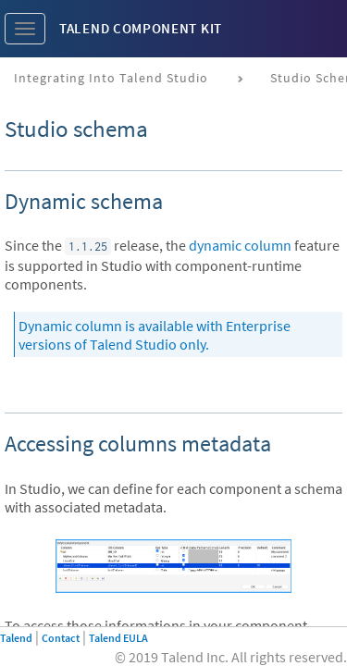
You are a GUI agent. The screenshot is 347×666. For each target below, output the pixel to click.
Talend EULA (118, 638)
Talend (16, 638)
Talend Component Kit (140, 28)
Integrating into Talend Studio (111, 77)
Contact (61, 638)
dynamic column (240, 245)
